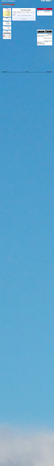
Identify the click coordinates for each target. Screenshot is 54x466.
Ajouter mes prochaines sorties (41, 44)
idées (9, 13)
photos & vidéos (8, 11)
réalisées (9, 12)
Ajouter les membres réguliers (41, 43)
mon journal (8, 22)
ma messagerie (8, 23)
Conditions (27, 71)
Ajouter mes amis (39, 42)
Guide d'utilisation (4, 71)
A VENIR (9, 9)
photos (9, 19)
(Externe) (19, 15)
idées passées (8, 14)
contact (9, 28)
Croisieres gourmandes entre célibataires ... (26, 15)
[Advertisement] (33, 4)
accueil (9, 27)
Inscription (45, 8)
